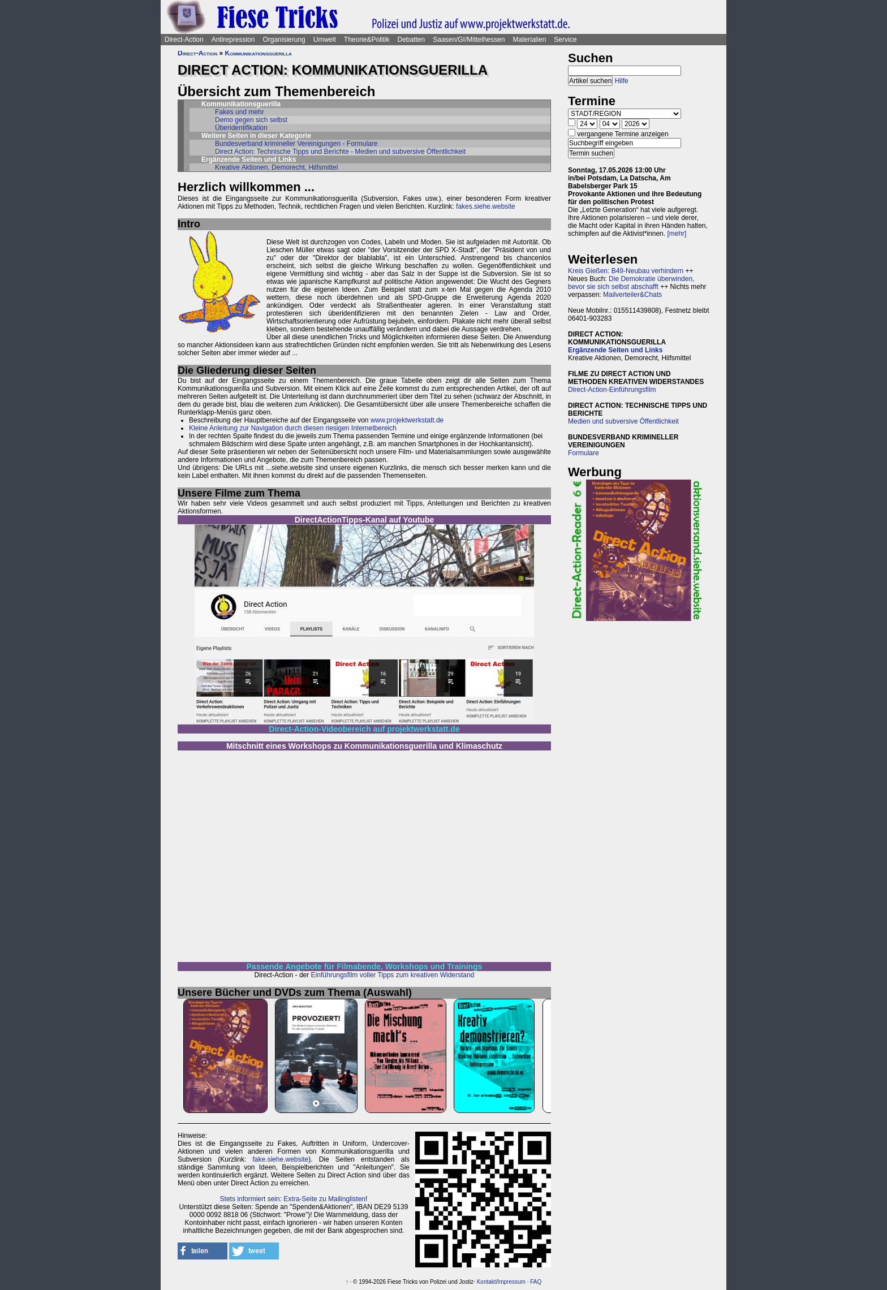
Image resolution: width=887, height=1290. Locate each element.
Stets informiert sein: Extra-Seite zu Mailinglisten (292, 1199)
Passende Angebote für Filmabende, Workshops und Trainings (365, 966)
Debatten (411, 40)
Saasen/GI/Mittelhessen (469, 40)
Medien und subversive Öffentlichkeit (623, 421)
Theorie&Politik (367, 40)
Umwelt (324, 40)
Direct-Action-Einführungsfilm (612, 390)
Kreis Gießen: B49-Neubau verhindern (625, 271)
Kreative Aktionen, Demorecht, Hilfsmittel (276, 167)
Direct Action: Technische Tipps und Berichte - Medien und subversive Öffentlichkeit (340, 152)
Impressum (511, 1282)
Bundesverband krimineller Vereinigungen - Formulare (296, 144)
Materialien (529, 40)
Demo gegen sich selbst (251, 120)
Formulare (583, 453)
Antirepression (233, 40)
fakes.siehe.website (485, 206)
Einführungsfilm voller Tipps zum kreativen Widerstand (393, 975)
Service (565, 40)
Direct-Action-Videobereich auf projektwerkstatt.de (364, 729)
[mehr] (676, 234)
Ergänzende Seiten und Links (615, 350)
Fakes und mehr (239, 112)
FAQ (535, 1282)
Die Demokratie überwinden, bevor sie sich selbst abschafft (631, 283)
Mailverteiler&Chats (632, 295)
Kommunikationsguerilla (258, 53)
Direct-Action (184, 40)
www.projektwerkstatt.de (407, 420)
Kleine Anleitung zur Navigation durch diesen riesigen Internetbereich (293, 428)
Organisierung (283, 40)
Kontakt (486, 1282)
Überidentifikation (241, 128)
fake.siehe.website (280, 1159)
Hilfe (621, 81)
